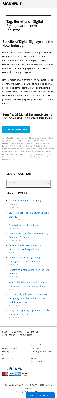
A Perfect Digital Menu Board (23, 224)
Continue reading (17, 129)
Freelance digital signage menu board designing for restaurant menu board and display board (28, 298)
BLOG (4, 331)
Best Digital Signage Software (21, 146)
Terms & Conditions (13, 385)
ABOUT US (17, 331)
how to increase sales (36, 154)
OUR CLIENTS (26, 335)
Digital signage (25, 151)
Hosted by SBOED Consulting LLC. (28, 391)
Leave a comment (9, 159)
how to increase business (17, 154)
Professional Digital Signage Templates (34, 157)
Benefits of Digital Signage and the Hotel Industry (27, 44)
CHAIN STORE (8, 335)
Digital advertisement (42, 146)
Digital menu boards (10, 151)
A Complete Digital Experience (27, 138)
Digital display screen (45, 148)
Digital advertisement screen (13, 148)
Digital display (30, 148)
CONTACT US (32, 331)
